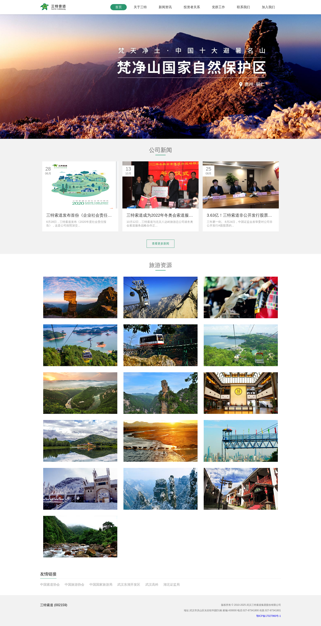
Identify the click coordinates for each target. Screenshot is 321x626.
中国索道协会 (50, 584)
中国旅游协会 (74, 584)
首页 (118, 7)
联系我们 (243, 7)
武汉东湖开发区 (128, 584)
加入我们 (268, 7)
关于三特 (140, 7)
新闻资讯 (165, 7)
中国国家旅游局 (100, 584)
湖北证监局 (171, 584)
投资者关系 (192, 7)
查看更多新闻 (160, 243)
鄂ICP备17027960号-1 (268, 616)
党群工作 (218, 7)
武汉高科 (151, 584)
